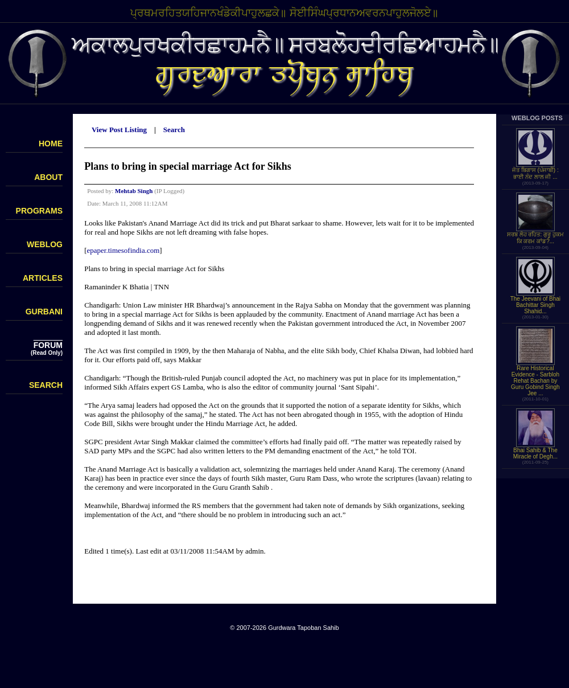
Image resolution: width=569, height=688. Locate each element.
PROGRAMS (39, 210)
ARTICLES (43, 277)
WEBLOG (45, 244)
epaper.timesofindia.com (123, 250)
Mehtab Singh (133, 190)
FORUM (48, 345)
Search (174, 129)
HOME (51, 143)
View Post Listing (119, 129)
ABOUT (48, 177)
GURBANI (44, 311)
